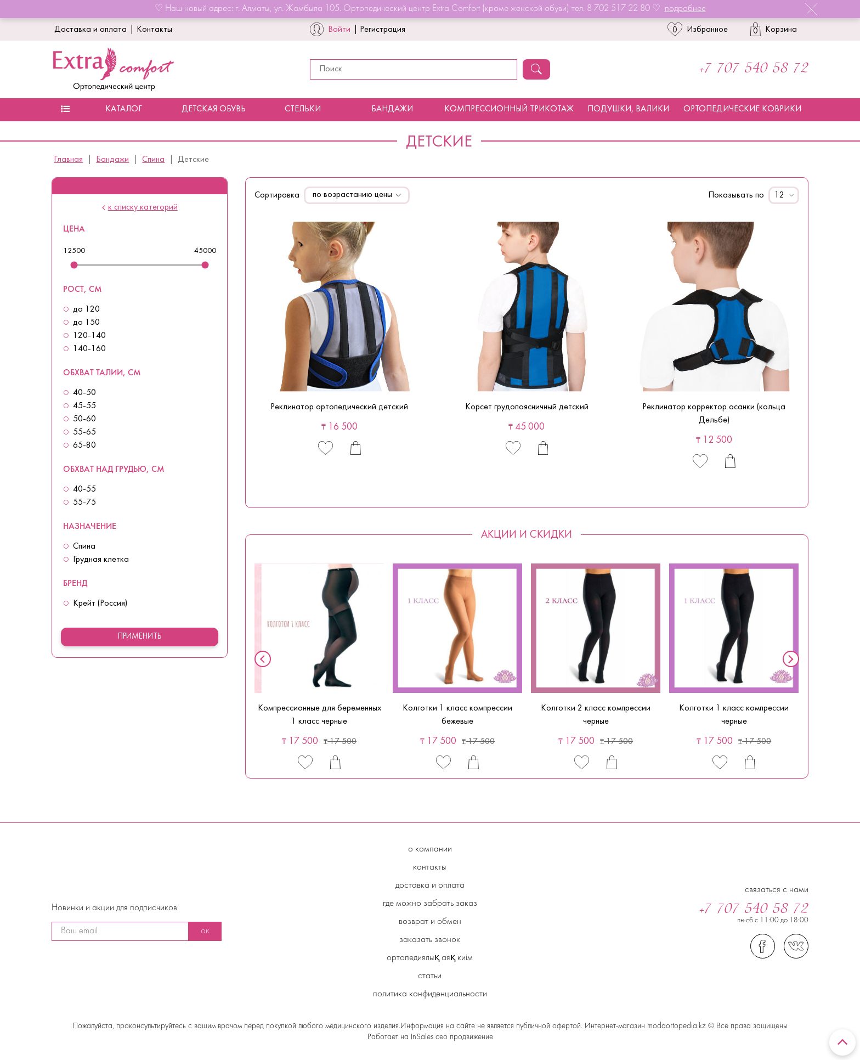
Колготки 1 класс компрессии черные (734, 715)
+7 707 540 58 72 (753, 69)
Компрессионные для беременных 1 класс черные (319, 715)
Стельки (303, 109)
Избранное (697, 29)
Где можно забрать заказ (430, 903)
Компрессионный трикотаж (509, 109)
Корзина (773, 29)
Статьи (430, 976)
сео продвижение (463, 1037)
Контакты (154, 29)
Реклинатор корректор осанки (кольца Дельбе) (713, 414)
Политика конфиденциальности (430, 994)
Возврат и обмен (430, 921)
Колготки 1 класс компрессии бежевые (457, 715)
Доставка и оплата (90, 29)
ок (205, 931)
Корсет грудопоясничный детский (527, 407)
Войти (339, 29)
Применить (140, 637)
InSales (422, 1037)
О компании (430, 849)
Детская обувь (214, 109)
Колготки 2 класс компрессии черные (595, 715)
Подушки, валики (628, 109)
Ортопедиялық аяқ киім (430, 958)
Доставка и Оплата (430, 885)
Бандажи (392, 109)
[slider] (74, 264)
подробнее (685, 8)
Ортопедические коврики (742, 109)
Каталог (123, 109)
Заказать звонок (429, 939)
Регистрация (382, 29)
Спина (153, 159)
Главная (68, 159)
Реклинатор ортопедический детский (339, 407)
